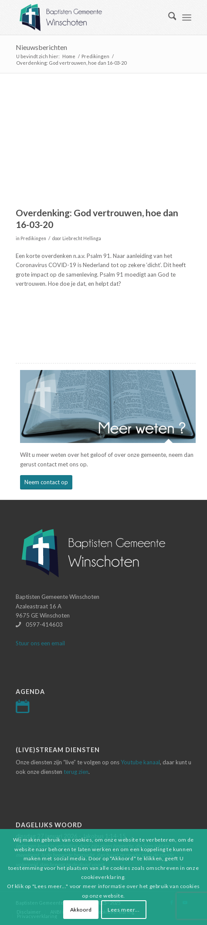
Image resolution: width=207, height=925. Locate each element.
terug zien (76, 771)
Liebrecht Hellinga (81, 238)
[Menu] (186, 17)
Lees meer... (123, 909)
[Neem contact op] (46, 482)
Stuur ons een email (40, 643)
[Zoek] (167, 17)
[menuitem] (167, 17)
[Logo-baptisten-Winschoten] (86, 17)
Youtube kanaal (140, 762)
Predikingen (33, 238)
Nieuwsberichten (41, 47)
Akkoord (81, 909)
